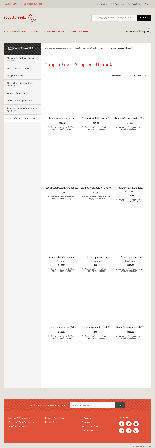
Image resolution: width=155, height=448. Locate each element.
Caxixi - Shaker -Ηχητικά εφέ (20, 101)
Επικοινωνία (87, 422)
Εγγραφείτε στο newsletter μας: (48, 405)
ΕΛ (145, 4)
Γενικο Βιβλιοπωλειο (90, 32)
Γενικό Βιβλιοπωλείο (17, 427)
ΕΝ (150, 4)
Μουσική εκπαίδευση (54, 418)
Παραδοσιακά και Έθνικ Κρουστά (89, 48)
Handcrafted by (141, 446)
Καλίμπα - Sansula (16, 76)
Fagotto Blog (51, 422)
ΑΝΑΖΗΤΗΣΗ (143, 17)
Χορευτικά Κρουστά (17, 93)
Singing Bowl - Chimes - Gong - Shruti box (21, 84)
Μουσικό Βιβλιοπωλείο (19, 418)
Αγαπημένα (117, 4)
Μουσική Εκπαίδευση (133, 31)
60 (129, 76)
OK (120, 405)
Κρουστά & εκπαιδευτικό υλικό (58, 48)
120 (133, 76)
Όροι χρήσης (88, 431)
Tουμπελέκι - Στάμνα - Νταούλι (21, 118)
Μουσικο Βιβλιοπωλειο (17, 32)
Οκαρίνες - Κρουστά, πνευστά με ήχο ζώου (21, 109)
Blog (149, 31)
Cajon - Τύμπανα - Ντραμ (18, 68)
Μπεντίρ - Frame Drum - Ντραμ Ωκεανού (21, 59)
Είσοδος (102, 4)
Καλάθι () (134, 4)
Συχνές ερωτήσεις (90, 427)
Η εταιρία (86, 418)
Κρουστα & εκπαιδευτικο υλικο (54, 32)
